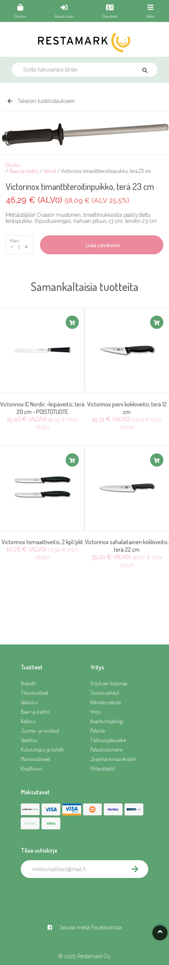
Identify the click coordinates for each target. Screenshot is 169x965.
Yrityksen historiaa (108, 683)
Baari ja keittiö (23, 171)
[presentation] (78, 894)
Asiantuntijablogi (106, 721)
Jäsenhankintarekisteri (113, 759)
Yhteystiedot (102, 768)
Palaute (97, 730)
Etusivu (13, 165)
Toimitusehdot (104, 693)
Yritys (95, 711)
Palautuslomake (106, 749)
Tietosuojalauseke (108, 740)
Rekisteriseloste (105, 702)
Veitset (49, 171)
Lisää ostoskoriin (101, 245)
